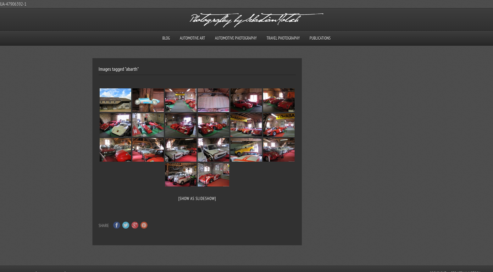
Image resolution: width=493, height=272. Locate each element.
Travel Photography (283, 38)
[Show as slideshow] (197, 198)
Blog (166, 38)
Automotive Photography (236, 38)
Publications (320, 38)
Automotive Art (192, 38)
